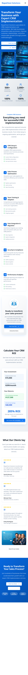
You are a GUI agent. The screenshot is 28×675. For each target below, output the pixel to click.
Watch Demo (14, 48)
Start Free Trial (14, 326)
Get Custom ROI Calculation (15, 420)
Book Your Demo (14, 43)
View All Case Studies (14, 549)
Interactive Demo (14, 331)
